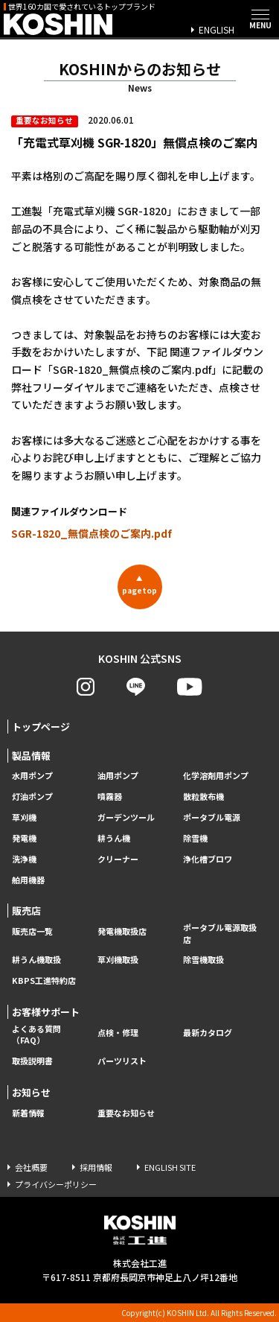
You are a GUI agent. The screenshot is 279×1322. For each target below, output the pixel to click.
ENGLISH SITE (170, 1167)
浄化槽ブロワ (207, 859)
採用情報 (96, 1167)
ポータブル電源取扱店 (220, 933)
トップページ (41, 726)
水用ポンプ (32, 775)
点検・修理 (117, 1032)
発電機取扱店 (122, 931)
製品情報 (31, 756)
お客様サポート (46, 1012)
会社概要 (31, 1167)
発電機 (24, 838)
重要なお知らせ (126, 1113)
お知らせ (31, 1092)
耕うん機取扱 (36, 959)
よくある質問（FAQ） (36, 1034)
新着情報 (28, 1113)
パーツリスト (122, 1061)
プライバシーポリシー (56, 1184)
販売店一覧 (32, 931)
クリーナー (117, 859)
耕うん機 (113, 838)
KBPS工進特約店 (44, 980)
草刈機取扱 (117, 959)
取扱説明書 (32, 1061)
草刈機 (24, 817)
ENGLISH (216, 29)
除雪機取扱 (203, 959)
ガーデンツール (126, 817)
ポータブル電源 (211, 817)
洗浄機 (24, 859)
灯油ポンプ (32, 796)
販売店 (26, 910)
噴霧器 (109, 796)
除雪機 (195, 838)
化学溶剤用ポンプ (215, 775)
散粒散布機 (203, 796)
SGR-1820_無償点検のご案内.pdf (91, 533)
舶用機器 (28, 880)
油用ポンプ (117, 775)
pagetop (139, 584)
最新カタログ (207, 1032)
